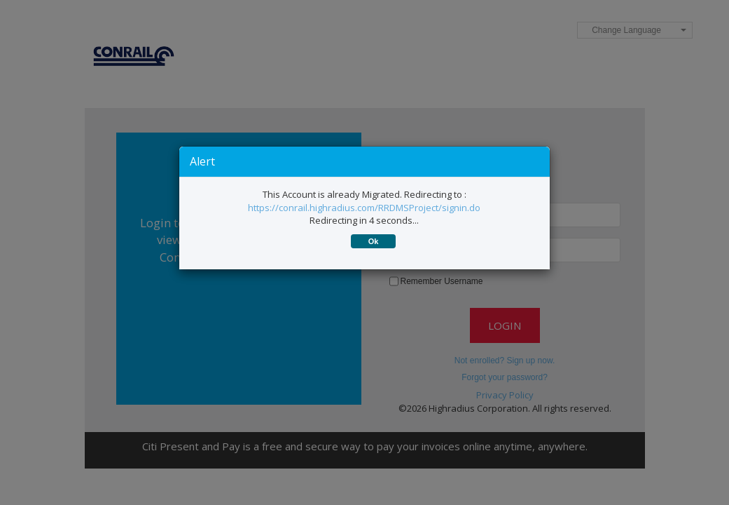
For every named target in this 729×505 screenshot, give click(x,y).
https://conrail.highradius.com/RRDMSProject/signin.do (364, 207)
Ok (373, 241)
